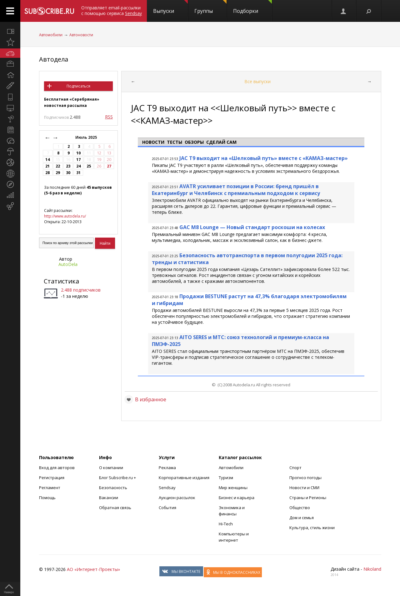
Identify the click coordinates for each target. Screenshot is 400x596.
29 (58, 172)
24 (78, 166)
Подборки (252, 7)
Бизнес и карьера (236, 497)
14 (47, 159)
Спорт (295, 467)
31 (78, 172)
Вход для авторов (57, 467)
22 (58, 166)
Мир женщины (233, 487)
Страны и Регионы (307, 497)
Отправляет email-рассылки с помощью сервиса (111, 10)
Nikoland (372, 569)
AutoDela (68, 264)
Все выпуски (257, 81)
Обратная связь (115, 507)
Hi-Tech (226, 524)
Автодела (53, 59)
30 (68, 172)
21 (47, 166)
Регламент (49, 487)
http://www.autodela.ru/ (65, 216)
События (167, 507)
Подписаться (78, 86)
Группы (210, 7)
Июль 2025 (86, 137)
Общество (299, 507)
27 (109, 166)
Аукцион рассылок (177, 497)
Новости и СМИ (304, 487)
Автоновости (81, 35)
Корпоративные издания (184, 477)
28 (47, 172)
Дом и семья (301, 517)
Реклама (167, 467)
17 (78, 159)
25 (89, 166)
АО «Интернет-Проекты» (93, 569)
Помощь (47, 497)
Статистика (61, 281)
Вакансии (108, 497)
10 (78, 153)
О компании (111, 467)
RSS (109, 117)
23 (68, 166)
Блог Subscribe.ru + (118, 477)
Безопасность (113, 487)
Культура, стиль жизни (312, 527)
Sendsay (167, 487)
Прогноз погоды (305, 477)
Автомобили (50, 35)
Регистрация (51, 477)
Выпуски (170, 7)
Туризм (226, 477)
